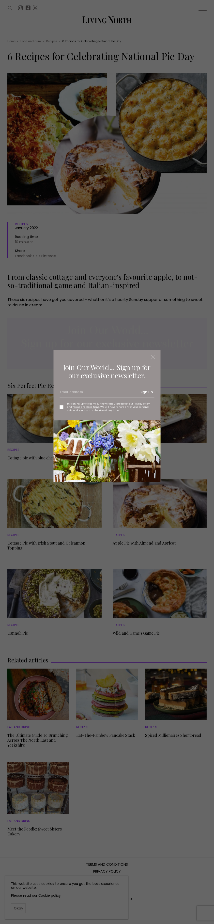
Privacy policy (142, 403)
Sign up (146, 392)
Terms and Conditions (86, 406)
